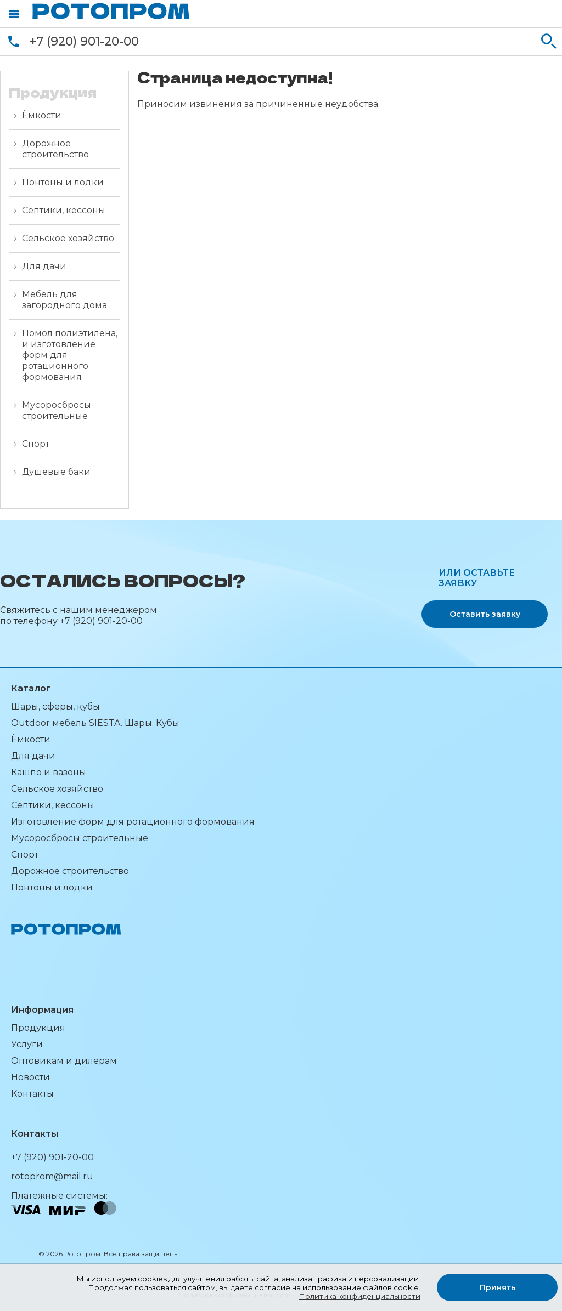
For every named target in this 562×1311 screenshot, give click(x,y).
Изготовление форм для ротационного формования (133, 821)
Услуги (27, 1044)
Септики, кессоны (63, 210)
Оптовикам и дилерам (64, 1060)
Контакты (32, 1093)
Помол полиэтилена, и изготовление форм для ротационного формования (69, 355)
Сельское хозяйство (68, 238)
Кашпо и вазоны (48, 772)
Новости (30, 1077)
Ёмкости (41, 115)
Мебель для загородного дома (64, 299)
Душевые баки (56, 472)
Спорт (35, 444)
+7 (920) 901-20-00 (84, 41)
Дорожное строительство (55, 149)
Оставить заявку (484, 614)
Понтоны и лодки (63, 182)
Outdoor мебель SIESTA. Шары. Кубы (95, 723)
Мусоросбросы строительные (56, 410)
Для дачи (44, 266)
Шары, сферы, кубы (55, 706)
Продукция (38, 1028)
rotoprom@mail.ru (52, 1176)
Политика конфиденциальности (359, 1296)
